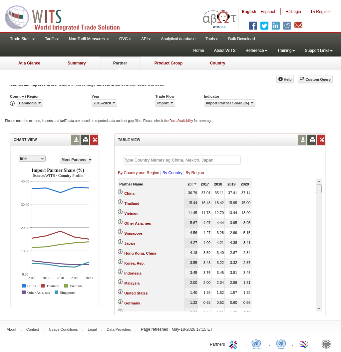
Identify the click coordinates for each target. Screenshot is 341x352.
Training (286, 50)
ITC (234, 343)
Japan (129, 243)
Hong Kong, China (140, 253)
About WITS (225, 50)
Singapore (133, 233)
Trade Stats (22, 39)
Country (217, 63)
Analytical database (178, 39)
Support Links (319, 50)
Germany (132, 303)
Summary (77, 63)
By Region (194, 173)
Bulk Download (241, 39)
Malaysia (132, 283)
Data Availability (182, 121)
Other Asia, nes (137, 223)
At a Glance (29, 63)
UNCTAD (257, 343)
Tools (211, 39)
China (129, 193)
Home (198, 50)
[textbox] (182, 160)
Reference (256, 50)
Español (268, 11)
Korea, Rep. (134, 263)
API (146, 39)
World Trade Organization (304, 343)
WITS (66, 16)
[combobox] (32, 159)
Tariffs (52, 39)
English (249, 11)
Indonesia (132, 273)
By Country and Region (138, 173)
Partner (120, 63)
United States (136, 293)
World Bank (327, 343)
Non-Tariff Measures (89, 39)
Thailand (131, 203)
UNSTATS (281, 343)
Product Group (169, 63)
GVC (125, 39)
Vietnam (131, 213)
